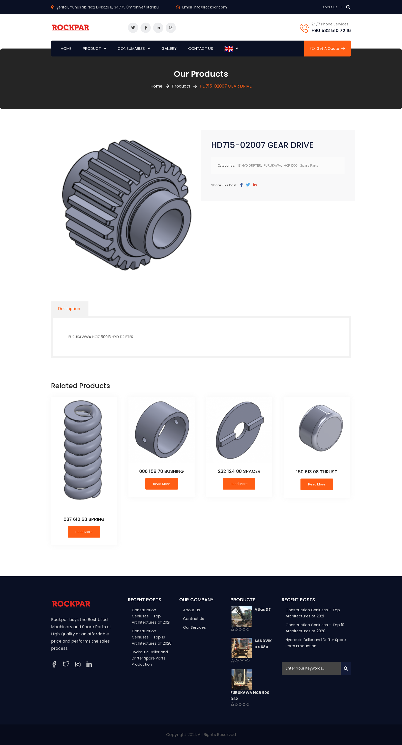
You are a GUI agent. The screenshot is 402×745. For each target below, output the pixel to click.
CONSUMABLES (131, 48)
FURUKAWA (272, 165)
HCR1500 (290, 165)
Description (69, 308)
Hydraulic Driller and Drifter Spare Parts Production (150, 658)
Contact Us (193, 618)
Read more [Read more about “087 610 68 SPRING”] (84, 531)
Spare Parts (309, 165)
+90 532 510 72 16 (331, 30)
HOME (66, 48)
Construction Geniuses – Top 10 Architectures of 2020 (152, 637)
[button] (348, 7)
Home (156, 86)
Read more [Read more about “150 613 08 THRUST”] (316, 484)
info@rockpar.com (210, 7)
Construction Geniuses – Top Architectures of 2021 (151, 616)
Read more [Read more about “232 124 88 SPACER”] (239, 483)
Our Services (194, 627)
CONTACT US (200, 48)
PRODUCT (92, 48)
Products (181, 86)
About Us (330, 7)
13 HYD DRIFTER (249, 165)
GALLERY (169, 48)
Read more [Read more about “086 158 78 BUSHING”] (161, 483)
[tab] (69, 308)
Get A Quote (327, 48)
